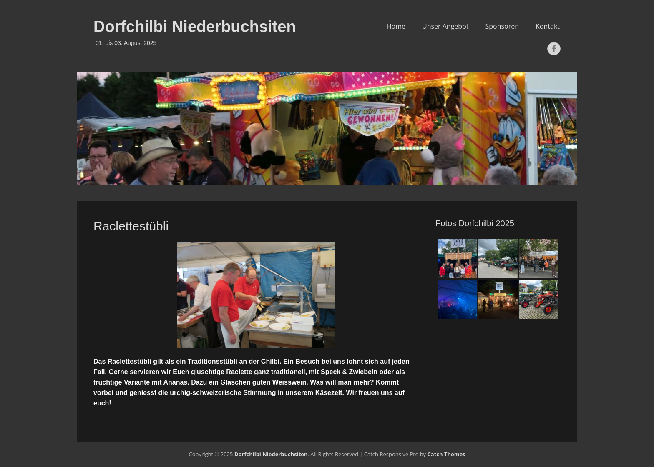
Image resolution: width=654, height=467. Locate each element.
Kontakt (548, 26)
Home (396, 26)
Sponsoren (502, 26)
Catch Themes (446, 454)
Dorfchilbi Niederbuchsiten (194, 26)
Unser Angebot (445, 26)
